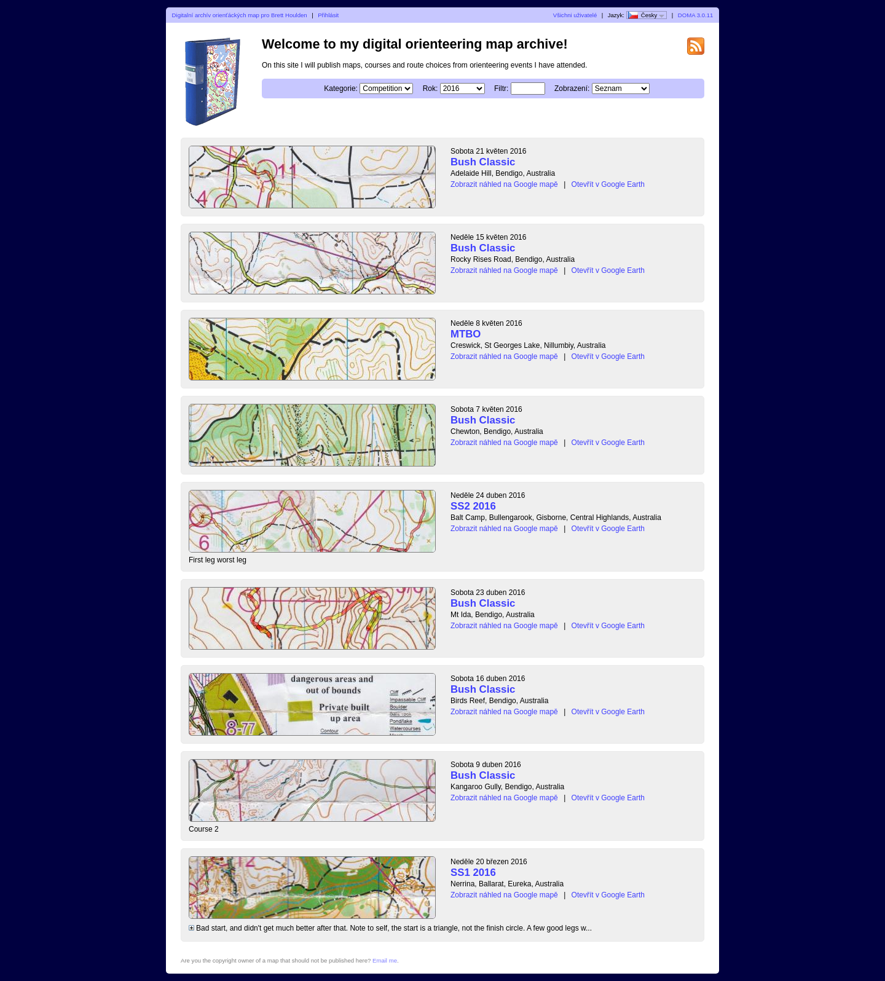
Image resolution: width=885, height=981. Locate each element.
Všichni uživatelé (575, 15)
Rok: (430, 88)
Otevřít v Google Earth (608, 184)
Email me (384, 960)
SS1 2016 (473, 872)
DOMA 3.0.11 (696, 15)
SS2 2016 (473, 506)
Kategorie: (341, 88)
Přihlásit (328, 15)
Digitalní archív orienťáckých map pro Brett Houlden (239, 15)
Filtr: (501, 88)
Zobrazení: (571, 88)
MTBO (465, 334)
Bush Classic (482, 162)
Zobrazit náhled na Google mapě (504, 184)
